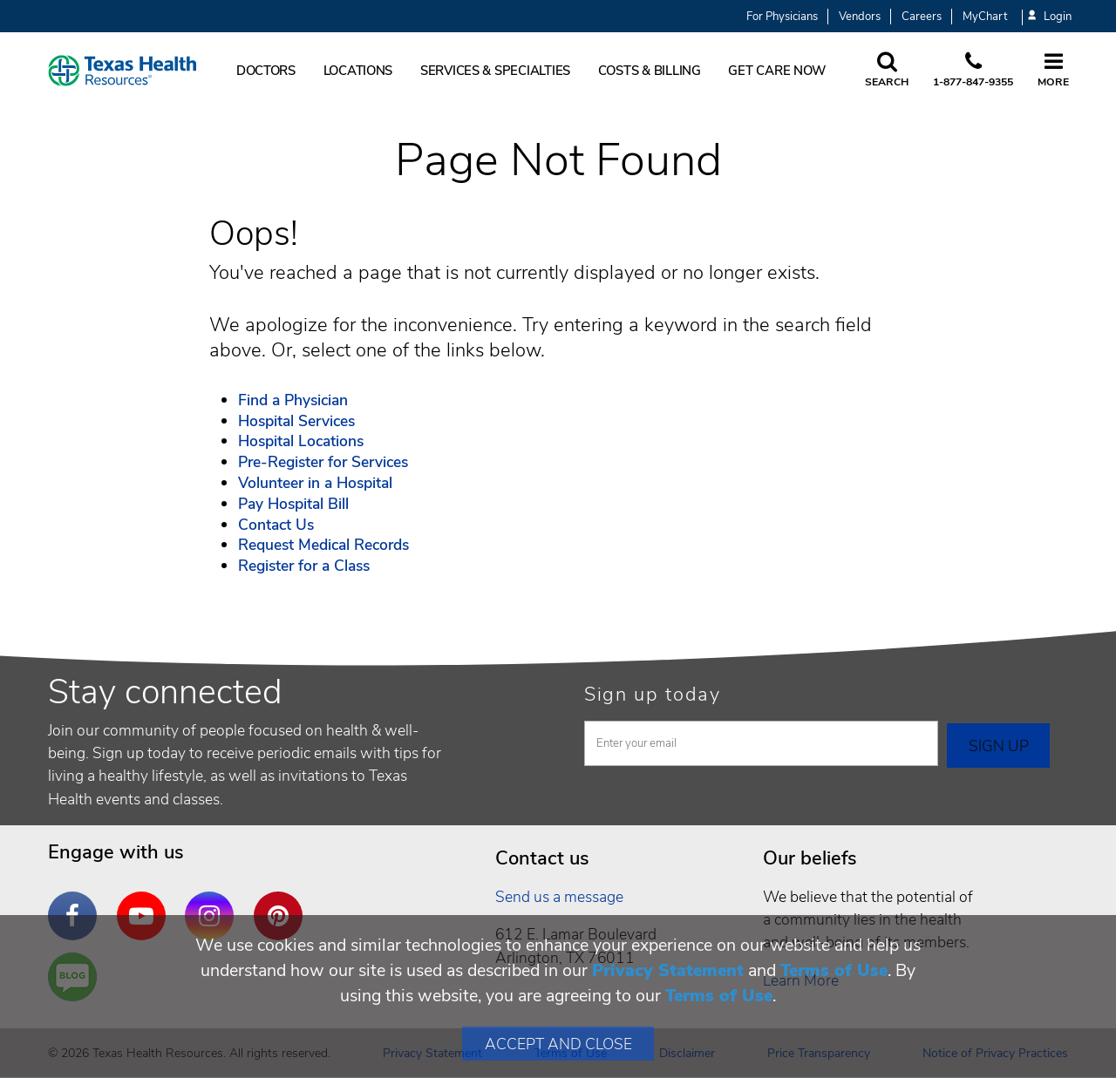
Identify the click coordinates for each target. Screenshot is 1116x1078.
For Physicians (782, 16)
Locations (358, 70)
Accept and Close (558, 1044)
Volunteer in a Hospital (315, 482)
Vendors (860, 16)
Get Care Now (777, 70)
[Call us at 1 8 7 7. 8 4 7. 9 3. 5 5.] (973, 70)
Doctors (266, 70)
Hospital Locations (301, 441)
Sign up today (652, 694)
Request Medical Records (323, 544)
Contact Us (276, 524)
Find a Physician (293, 400)
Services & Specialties (495, 70)
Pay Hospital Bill (293, 503)
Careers (922, 16)
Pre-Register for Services (323, 461)
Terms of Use (834, 970)
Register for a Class (304, 565)
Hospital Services (296, 420)
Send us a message (559, 896)
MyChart (985, 16)
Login (1050, 17)
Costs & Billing (649, 70)
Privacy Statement (668, 970)
